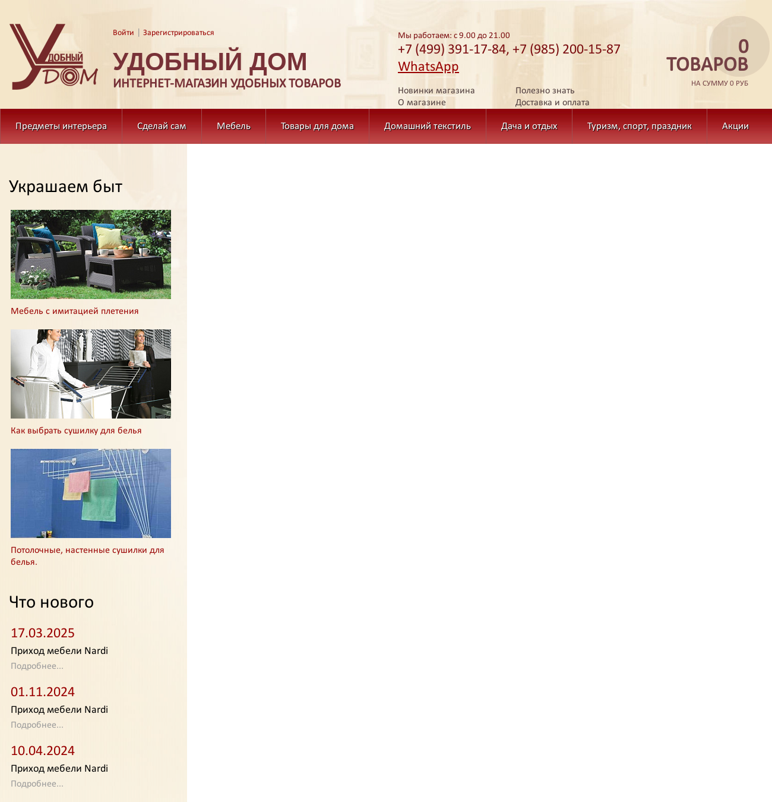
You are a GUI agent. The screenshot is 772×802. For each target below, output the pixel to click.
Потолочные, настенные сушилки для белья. (87, 556)
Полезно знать (545, 91)
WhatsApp (428, 67)
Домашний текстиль (427, 126)
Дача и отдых (529, 126)
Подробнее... (37, 666)
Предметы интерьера (61, 126)
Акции (735, 126)
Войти (123, 33)
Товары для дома (317, 126)
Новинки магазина (436, 91)
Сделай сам (161, 126)
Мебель (234, 126)
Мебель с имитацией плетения (75, 311)
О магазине (422, 103)
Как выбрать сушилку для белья (76, 431)
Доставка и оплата (552, 103)
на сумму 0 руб (703, 63)
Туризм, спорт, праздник (639, 126)
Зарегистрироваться (178, 33)
